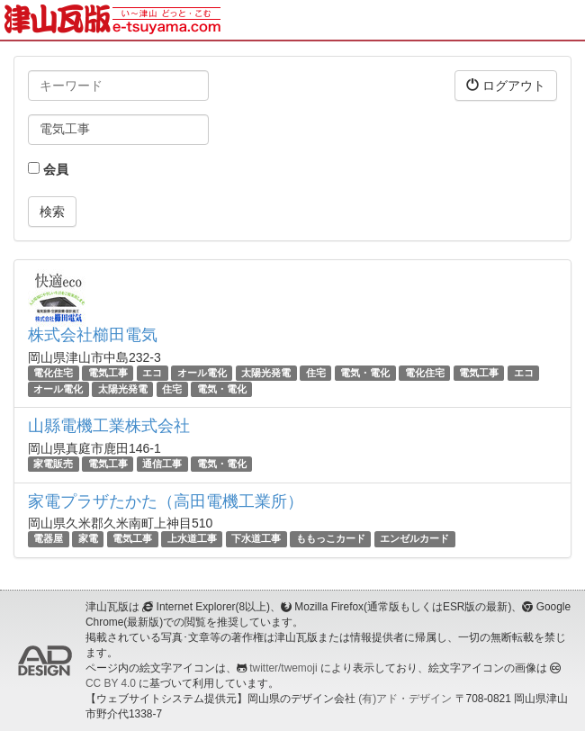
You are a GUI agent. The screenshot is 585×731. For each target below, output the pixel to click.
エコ (152, 372)
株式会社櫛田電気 (93, 335)
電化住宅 (53, 372)
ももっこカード (330, 539)
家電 (88, 539)
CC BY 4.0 (111, 683)
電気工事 (108, 372)
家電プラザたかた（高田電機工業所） (165, 501)
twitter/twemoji (283, 668)
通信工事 (162, 463)
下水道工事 (256, 539)
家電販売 (53, 463)
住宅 (316, 372)
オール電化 (202, 372)
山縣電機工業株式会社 (109, 426)
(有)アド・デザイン (405, 698)
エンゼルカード (414, 539)
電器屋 (48, 539)
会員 (48, 169)
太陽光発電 (266, 372)
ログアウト (505, 85)
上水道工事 (192, 539)
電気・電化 (365, 372)
